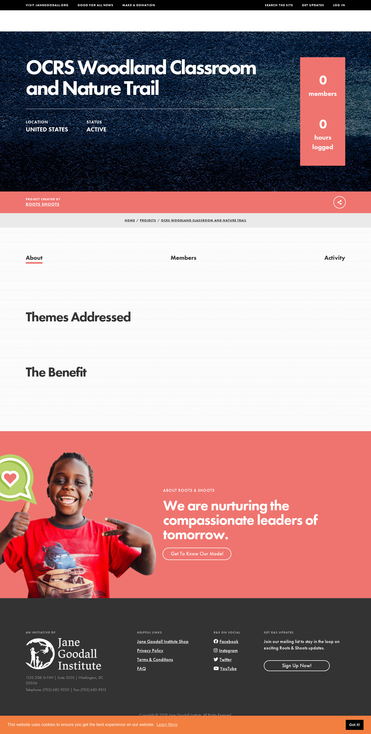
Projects (264, 25)
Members (183, 269)
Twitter (223, 671)
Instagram (226, 662)
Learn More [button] (167, 724)
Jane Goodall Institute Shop (163, 653)
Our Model (230, 25)
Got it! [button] (354, 725)
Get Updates (313, 5)
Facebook (226, 653)
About (117, 25)
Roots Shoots (43, 216)
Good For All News (95, 5)
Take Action (328, 24)
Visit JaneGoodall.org (47, 5)
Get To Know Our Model (197, 565)
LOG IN (339, 5)
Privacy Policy (150, 662)
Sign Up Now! (296, 677)
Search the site (279, 5)
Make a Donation (138, 5)
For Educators (189, 25)
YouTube (225, 680)
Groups (293, 25)
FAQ (141, 680)
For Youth (148, 25)
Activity (334, 269)
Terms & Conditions (155, 671)
